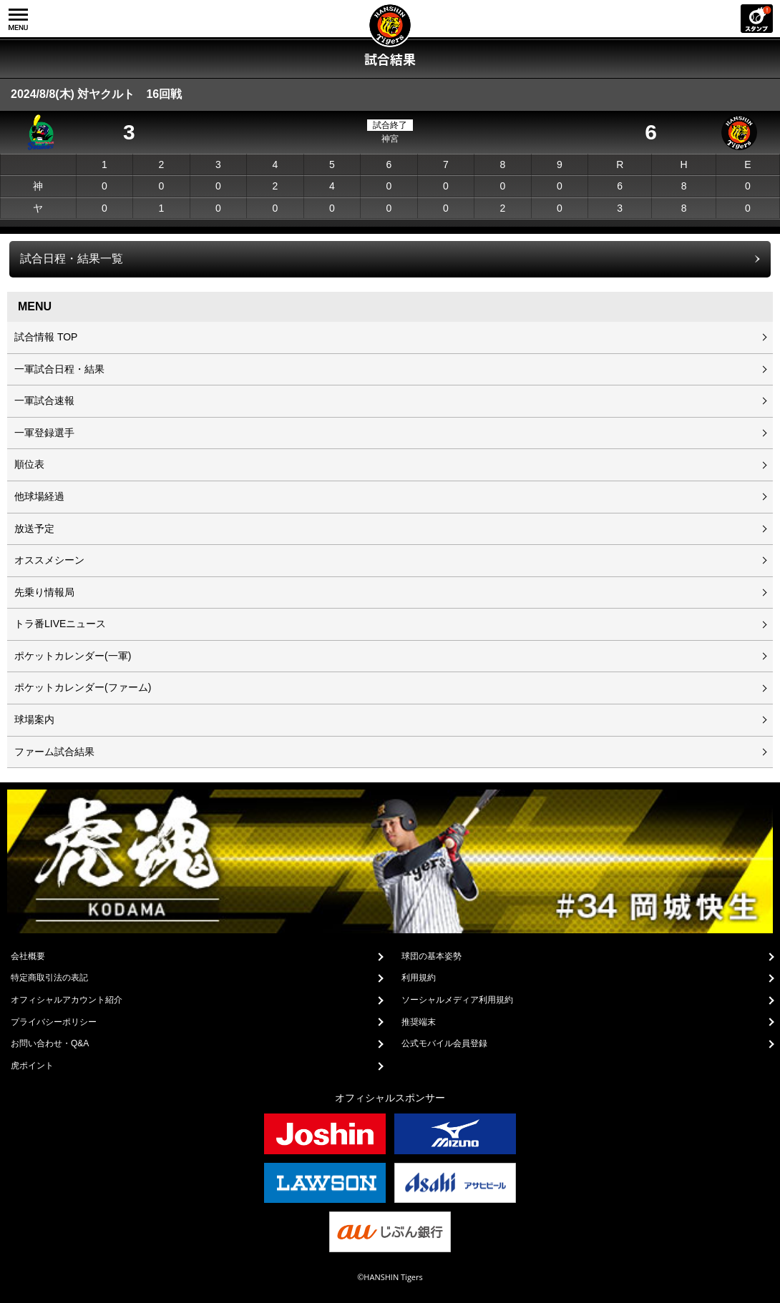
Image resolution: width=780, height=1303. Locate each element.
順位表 (29, 464)
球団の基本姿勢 (431, 956)
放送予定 (34, 528)
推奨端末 (418, 1022)
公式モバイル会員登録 (444, 1043)
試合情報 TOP (45, 337)
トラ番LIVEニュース (60, 623)
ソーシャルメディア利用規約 (457, 1000)
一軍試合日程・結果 (59, 369)
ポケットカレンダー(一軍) (72, 656)
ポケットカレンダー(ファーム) (82, 687)
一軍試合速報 (44, 400)
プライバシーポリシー (54, 1022)
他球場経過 (39, 496)
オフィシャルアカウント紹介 (66, 1000)
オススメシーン (49, 560)
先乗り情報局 (44, 592)
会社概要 (28, 956)
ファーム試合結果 (54, 751)
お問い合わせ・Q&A (50, 1043)
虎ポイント (32, 1066)
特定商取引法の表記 (49, 978)
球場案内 (34, 719)
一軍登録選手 (44, 432)
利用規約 (418, 978)
